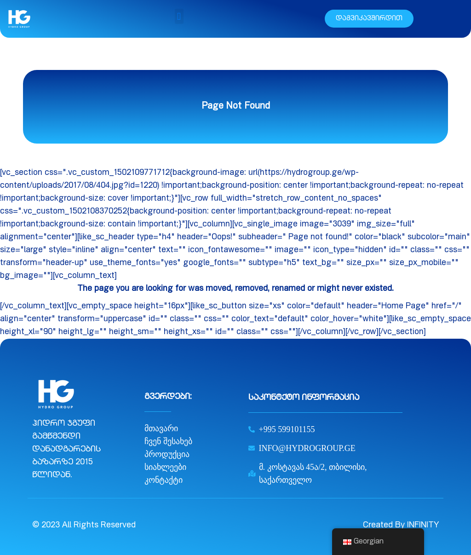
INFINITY (423, 525)
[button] (179, 16)
